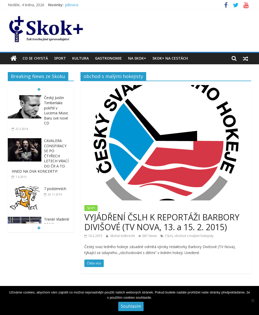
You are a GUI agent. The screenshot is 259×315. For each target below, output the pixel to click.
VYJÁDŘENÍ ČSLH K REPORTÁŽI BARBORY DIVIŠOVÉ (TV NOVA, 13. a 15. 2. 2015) (161, 222)
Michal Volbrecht (123, 236)
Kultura (80, 58)
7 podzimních (55, 188)
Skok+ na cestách (170, 58)
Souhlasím (131, 306)
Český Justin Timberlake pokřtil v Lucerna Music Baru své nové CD (56, 110)
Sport (60, 58)
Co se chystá (35, 58)
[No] (252, 300)
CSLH (168, 236)
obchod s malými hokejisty (193, 236)
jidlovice (71, 4)
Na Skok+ (137, 58)
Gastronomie (108, 58)
